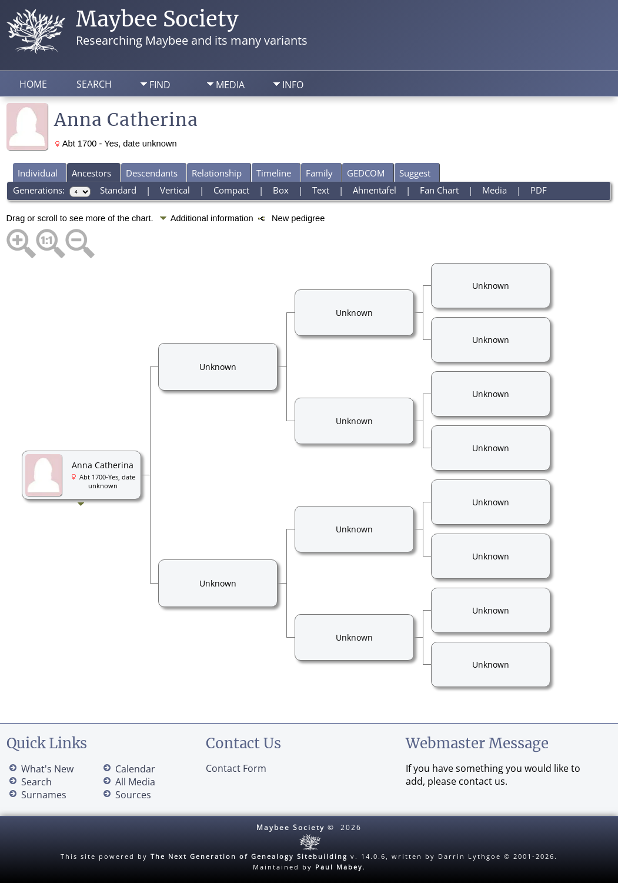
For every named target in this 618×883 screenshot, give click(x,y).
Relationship (217, 173)
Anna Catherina (102, 465)
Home (33, 84)
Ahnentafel (374, 190)
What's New (47, 768)
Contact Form (236, 768)
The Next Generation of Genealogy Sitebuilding (249, 856)
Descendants (152, 173)
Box (281, 190)
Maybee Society (157, 19)
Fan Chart (439, 190)
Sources (133, 794)
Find (160, 84)
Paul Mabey (339, 866)
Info (292, 84)
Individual (38, 173)
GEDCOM (366, 173)
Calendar (135, 768)
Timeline (273, 173)
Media (230, 84)
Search (94, 84)
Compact (231, 190)
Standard (118, 190)
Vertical (175, 190)
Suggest (414, 173)
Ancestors (91, 173)
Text (320, 190)
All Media (135, 781)
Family (319, 173)
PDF (538, 190)
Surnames (43, 794)
